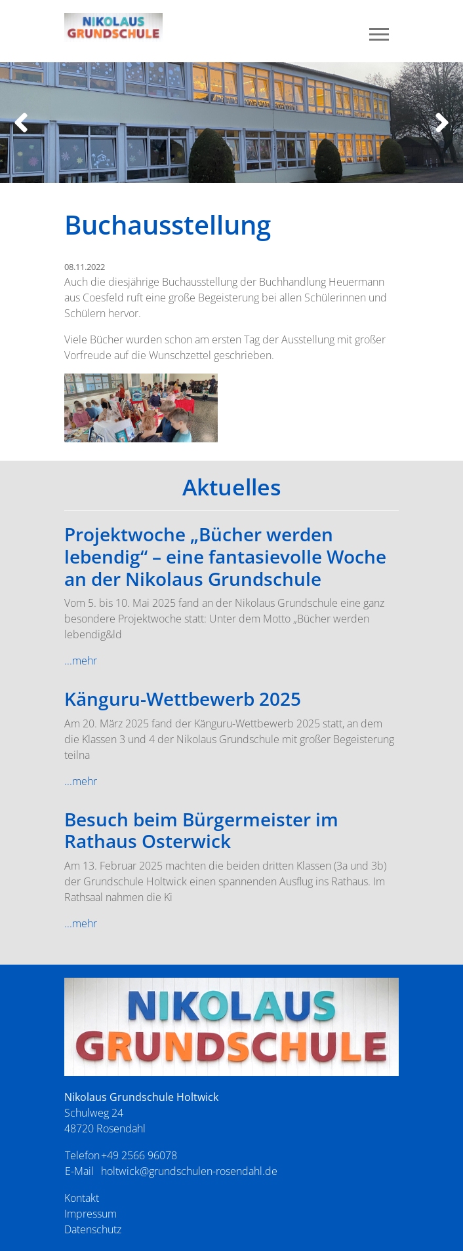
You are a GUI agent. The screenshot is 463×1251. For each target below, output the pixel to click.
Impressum (90, 1213)
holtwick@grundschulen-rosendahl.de (189, 1171)
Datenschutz (92, 1229)
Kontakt (81, 1198)
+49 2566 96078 (139, 1155)
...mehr (80, 660)
